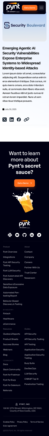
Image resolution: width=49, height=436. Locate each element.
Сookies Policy (9, 422)
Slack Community (11, 369)
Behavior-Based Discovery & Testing (12, 302)
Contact (28, 251)
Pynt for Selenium (11, 385)
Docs (5, 364)
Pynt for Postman (11, 374)
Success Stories (11, 344)
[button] (41, 7)
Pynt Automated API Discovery (13, 277)
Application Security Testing (34, 356)
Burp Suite (29, 363)
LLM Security (30, 373)
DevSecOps (30, 368)
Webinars (7, 349)
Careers (28, 262)
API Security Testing (34, 339)
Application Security (34, 349)
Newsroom (29, 278)
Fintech (6, 313)
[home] (12, 7)
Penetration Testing (34, 384)
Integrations (9, 257)
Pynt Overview (10, 251)
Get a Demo (29, 7)
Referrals (7, 390)
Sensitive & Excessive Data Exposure (13, 286)
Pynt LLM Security (12, 270)
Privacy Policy (22, 422)
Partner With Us (32, 267)
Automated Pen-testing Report (11, 294)
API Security (30, 334)
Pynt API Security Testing (11, 264)
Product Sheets (10, 339)
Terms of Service (37, 422)
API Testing (29, 344)
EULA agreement (10, 426)
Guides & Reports (11, 334)
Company (29, 257)
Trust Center (30, 272)
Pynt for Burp (9, 380)
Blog (5, 354)
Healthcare (8, 318)
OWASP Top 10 (31, 379)
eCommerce (9, 324)
